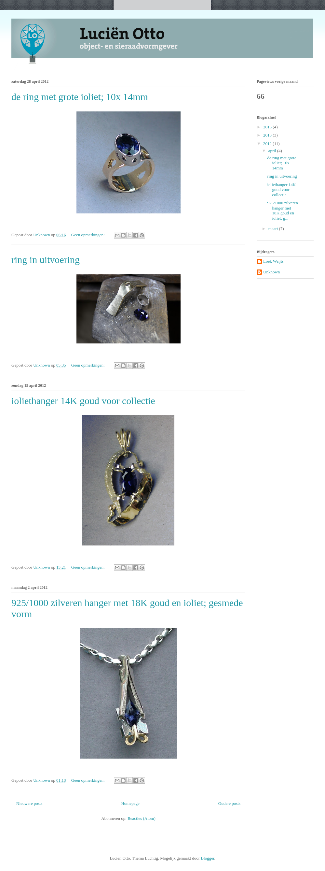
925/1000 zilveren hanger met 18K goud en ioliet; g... (282, 210)
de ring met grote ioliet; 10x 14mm (79, 96)
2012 (268, 143)
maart (273, 228)
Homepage (130, 803)
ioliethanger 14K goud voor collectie (83, 400)
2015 (268, 126)
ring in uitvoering (45, 259)
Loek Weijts (273, 261)
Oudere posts (229, 803)
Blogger (207, 858)
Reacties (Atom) (142, 818)
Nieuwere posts (29, 803)
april (272, 150)
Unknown (271, 271)
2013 (268, 135)
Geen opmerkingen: (88, 234)
